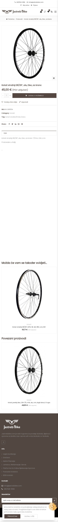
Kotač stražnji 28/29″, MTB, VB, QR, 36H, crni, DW (29, 327)
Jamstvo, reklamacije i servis (14, 464)
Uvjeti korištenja (9, 454)
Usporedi (24, 102)
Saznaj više (29, 516)
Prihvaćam (12, 516)
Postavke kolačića (10, 472)
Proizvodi (19, 19)
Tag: (3, 117)
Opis (5, 133)
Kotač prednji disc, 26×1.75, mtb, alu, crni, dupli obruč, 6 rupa (29, 403)
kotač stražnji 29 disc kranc (15, 117)
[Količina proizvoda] (6, 95)
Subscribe (54, 500)
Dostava (6, 457)
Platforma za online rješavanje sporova (19, 468)
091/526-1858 (20, 2)
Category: (5, 113)
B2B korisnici (8, 475)
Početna (11, 19)
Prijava (34, 5)
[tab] (29, 133)
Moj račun (26, 5)
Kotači (12, 113)
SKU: (3, 109)
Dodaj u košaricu (36, 96)
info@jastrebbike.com (35, 2)
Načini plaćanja (9, 461)
